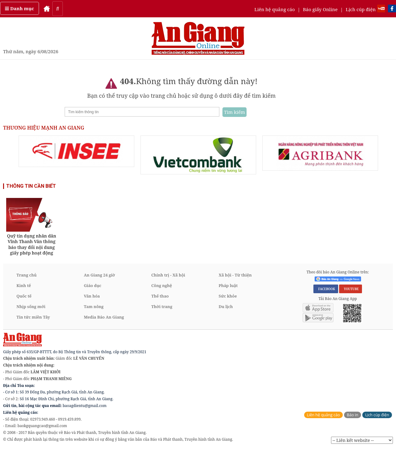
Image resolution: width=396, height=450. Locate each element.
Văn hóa (92, 296)
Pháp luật (228, 285)
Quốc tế (24, 296)
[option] (76, 151)
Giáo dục (92, 285)
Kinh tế (23, 285)
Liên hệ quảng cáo (274, 9)
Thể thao (160, 296)
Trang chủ (26, 275)
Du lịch (226, 306)
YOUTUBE (350, 289)
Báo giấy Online (320, 9)
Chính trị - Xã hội (168, 275)
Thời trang (161, 306)
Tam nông (94, 306)
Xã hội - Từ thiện (235, 275)
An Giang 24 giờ (99, 275)
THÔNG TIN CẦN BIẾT (31, 186)
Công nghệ (161, 285)
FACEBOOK (325, 289)
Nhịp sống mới (30, 306)
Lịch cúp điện (361, 9)
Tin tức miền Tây (33, 317)
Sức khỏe (228, 296)
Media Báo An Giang (104, 317)
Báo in (352, 415)
